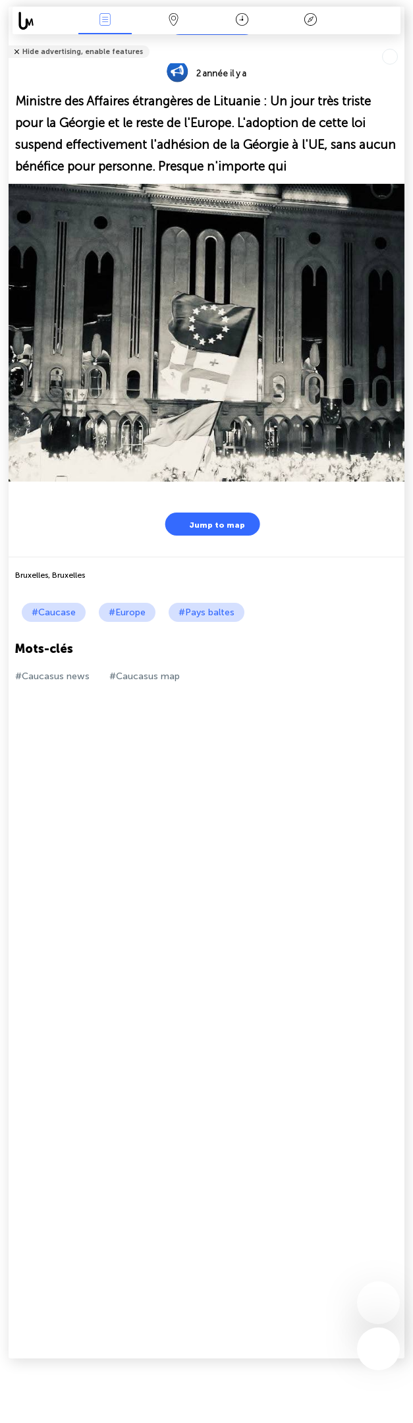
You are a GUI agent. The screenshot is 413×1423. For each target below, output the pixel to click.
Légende (310, 21)
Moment (242, 21)
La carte (173, 21)
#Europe (127, 612)
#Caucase (54, 612)
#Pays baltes (206, 612)
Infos (104, 21)
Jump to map (209, 524)
